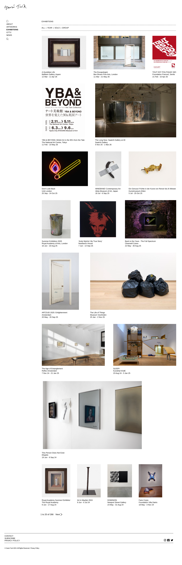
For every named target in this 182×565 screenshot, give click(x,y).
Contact (8, 536)
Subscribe (9, 538)
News (9, 35)
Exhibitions (12, 30)
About (9, 24)
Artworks (11, 27)
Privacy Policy (12, 540)
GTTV (8, 32)
